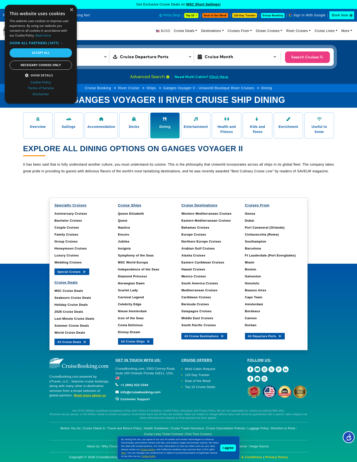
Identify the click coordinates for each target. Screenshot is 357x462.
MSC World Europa (133, 262)
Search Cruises (307, 57)
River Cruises (297, 31)
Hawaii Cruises (193, 269)
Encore (123, 234)
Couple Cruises (66, 227)
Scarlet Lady (128, 290)
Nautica (124, 227)
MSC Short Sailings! (203, 4)
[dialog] (41, 54)
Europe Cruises (193, 234)
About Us (93, 446)
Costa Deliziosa (130, 325)
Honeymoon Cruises (70, 248)
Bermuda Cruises (195, 304)
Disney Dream (129, 332)
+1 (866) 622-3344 (131, 385)
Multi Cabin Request (200, 369)
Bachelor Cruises (68, 220)
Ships (151, 88)
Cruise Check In (94, 428)
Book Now (340, 15)
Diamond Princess (132, 276)
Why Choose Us (113, 446)
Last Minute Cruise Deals (74, 318)
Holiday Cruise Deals (71, 304)
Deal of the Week (215, 15)
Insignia (124, 248)
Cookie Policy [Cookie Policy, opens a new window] (40, 82)
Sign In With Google (309, 15)
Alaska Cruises (193, 255)
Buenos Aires (255, 290)
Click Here (218, 77)
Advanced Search (149, 77)
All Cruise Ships (136, 341)
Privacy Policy (276, 457)
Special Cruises (71, 271)
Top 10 (190, 15)
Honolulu (252, 283)
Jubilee (124, 241)
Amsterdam (254, 304)
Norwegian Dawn (131, 283)
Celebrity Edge (130, 304)
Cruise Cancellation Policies (225, 428)
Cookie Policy (148, 456)
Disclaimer (240, 446)
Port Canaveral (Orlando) (265, 227)
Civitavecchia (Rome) (262, 234)
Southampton (255, 241)
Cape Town (253, 297)
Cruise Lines (325, 31)
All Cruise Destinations (204, 336)
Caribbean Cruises (196, 297)
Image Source (259, 446)
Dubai (249, 220)
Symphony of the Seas (136, 255)
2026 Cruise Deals (68, 311)
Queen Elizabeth (131, 213)
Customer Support (132, 399)
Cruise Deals (184, 31)
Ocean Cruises (268, 31)
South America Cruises (199, 283)
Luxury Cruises (66, 255)
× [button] (71, 10)
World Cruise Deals (69, 332)
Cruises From (238, 31)
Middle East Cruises (197, 318)
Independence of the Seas (138, 269)
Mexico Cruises (193, 276)
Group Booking (272, 15)
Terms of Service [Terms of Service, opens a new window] (41, 88)
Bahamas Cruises (195, 227)
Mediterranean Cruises (199, 290)
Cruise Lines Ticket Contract (163, 434)
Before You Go (70, 428)
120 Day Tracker (197, 375)
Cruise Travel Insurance (187, 428)
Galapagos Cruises (196, 311)
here (123, 453)
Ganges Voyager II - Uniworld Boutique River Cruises (208, 88)
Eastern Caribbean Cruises (202, 262)
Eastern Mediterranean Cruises (206, 220)
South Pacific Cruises (198, 325)
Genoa (250, 213)
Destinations (211, 31)
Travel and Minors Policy (124, 428)
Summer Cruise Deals (71, 325)
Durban (251, 325)
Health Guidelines (156, 428)
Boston (250, 269)
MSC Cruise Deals (68, 291)
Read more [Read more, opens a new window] (43, 35)
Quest (122, 220)
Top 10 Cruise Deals (200, 387)
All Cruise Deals (72, 342)
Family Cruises (66, 234)
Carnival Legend (131, 297)
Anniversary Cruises (70, 213)
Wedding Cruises (68, 262)
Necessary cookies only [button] (41, 65)
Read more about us (90, 395)
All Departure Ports (265, 336)
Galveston (253, 276)
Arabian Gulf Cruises (198, 248)
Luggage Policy (258, 428)
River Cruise (128, 88)
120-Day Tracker (245, 15)
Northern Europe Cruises (201, 241)
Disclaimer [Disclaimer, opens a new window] (41, 94)
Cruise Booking (98, 88)
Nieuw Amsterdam (132, 311)
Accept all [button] (41, 53)
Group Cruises (66, 241)
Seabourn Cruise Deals (72, 298)
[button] (41, 42)
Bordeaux (252, 311)
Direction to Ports (283, 428)
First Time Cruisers (198, 434)
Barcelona (253, 248)
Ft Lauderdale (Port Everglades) (270, 255)
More (345, 31)
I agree (228, 448)
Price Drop (171, 15)
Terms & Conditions (246, 457)
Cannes (251, 318)
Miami (249, 262)
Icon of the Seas (131, 318)
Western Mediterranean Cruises (206, 213)
